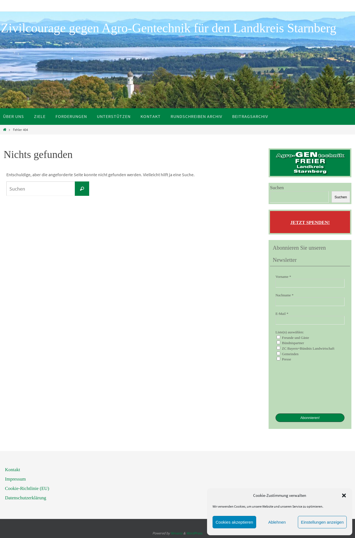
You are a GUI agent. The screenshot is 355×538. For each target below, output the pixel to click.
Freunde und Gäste (293, 337)
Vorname (283, 277)
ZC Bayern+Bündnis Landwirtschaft (305, 348)
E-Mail (281, 314)
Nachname (284, 295)
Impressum (15, 479)
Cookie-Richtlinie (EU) (27, 488)
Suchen (277, 187)
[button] (344, 495)
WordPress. (194, 533)
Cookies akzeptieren (234, 522)
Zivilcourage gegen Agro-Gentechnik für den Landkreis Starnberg (168, 28)
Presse (284, 359)
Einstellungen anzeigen (322, 522)
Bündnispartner (290, 343)
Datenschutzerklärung (25, 497)
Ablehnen (277, 522)
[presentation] (298, 387)
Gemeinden (287, 354)
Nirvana (176, 533)
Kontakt (12, 469)
